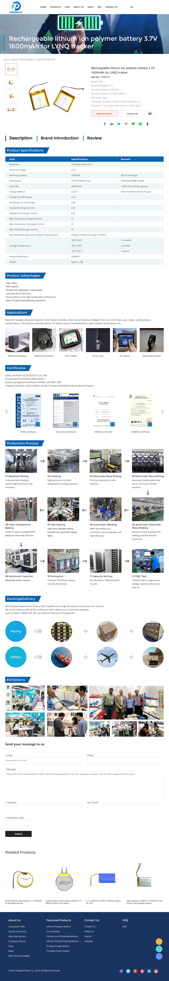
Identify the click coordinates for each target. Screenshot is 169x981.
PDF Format (150, 113)
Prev (6, 411)
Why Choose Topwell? (19, 955)
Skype (159, 956)
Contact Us (132, 113)
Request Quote (104, 113)
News (90, 7)
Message (10, 769)
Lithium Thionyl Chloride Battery (62, 941)
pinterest (126, 124)
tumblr (147, 124)
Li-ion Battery (53, 931)
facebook (105, 124)
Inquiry (87, 936)
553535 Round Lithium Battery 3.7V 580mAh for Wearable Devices (23, 902)
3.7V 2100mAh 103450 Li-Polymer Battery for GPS (103, 902)
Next (162, 411)
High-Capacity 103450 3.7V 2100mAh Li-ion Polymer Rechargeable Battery (144, 902)
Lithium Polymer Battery (22, 59)
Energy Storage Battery (57, 946)
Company (10, 802)
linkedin (112, 124)
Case (67, 7)
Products (55, 7)
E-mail (159, 941)
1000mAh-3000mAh (45, 59)
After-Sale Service (17, 936)
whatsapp (140, 124)
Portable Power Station (58, 950)
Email (8, 755)
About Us (79, 7)
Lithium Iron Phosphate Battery (62, 936)
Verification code (14, 817)
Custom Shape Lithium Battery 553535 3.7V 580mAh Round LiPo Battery (64, 902)
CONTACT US (111, 7)
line (133, 124)
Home (43, 7)
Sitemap (88, 941)
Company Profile (16, 926)
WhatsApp (159, 949)
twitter (119, 124)
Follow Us (89, 931)
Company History (17, 941)
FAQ (99, 7)
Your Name (92, 802)
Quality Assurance (17, 931)
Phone (90, 755)
